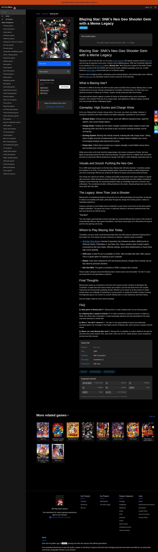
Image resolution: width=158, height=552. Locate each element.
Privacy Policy (143, 517)
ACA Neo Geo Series (91, 241)
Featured (122, 517)
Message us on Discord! (55, 107)
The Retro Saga (105, 504)
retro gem (89, 77)
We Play (9, 7)
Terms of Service (144, 514)
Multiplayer (122, 504)
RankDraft (84, 504)
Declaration (142, 508)
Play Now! (54, 63)
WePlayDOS (104, 501)
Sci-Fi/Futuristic (109, 371)
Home (38, 14)
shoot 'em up (99, 65)
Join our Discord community (59, 517)
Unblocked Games (125, 527)
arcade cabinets (118, 61)
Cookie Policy (143, 511)
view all (152, 416)
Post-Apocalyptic (95, 371)
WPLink (83, 508)
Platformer (122, 508)
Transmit (83, 501)
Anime (121, 521)
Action (121, 511)
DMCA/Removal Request (147, 504)
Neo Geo (45, 14)
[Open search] (155, 7)
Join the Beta (65, 87)
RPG (120, 514)
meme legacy (91, 70)
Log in (148, 7)
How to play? (54, 72)
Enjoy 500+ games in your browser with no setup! (80, 2)
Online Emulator (124, 530)
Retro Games (123, 524)
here (127, 42)
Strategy (122, 501)
